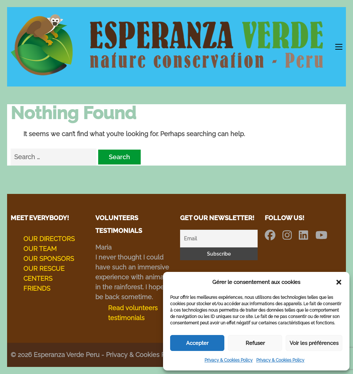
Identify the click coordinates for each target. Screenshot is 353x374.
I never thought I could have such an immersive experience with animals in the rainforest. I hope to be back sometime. (133, 277)
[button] (338, 282)
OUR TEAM (40, 248)
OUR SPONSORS (48, 258)
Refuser (255, 343)
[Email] (219, 238)
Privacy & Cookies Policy (228, 360)
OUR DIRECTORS (49, 238)
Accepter (197, 343)
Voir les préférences (314, 343)
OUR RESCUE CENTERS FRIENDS (44, 278)
